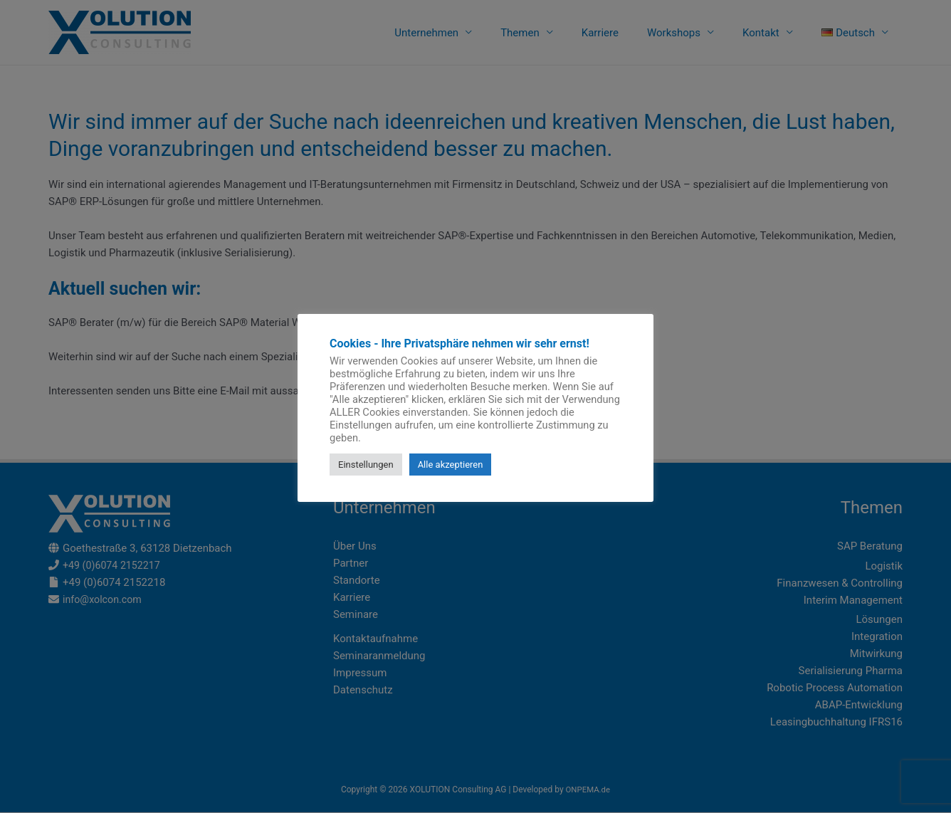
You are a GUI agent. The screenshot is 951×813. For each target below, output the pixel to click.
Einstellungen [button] (366, 464)
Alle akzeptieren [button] (450, 464)
